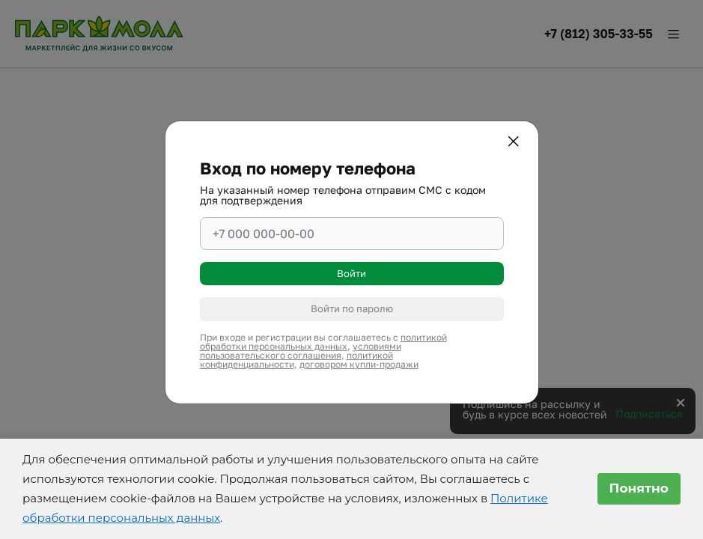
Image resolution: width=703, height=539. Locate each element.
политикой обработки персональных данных (323, 342)
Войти (351, 273)
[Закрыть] (515, 143)
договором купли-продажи (359, 364)
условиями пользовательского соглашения (300, 351)
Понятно (639, 488)
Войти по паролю (352, 308)
